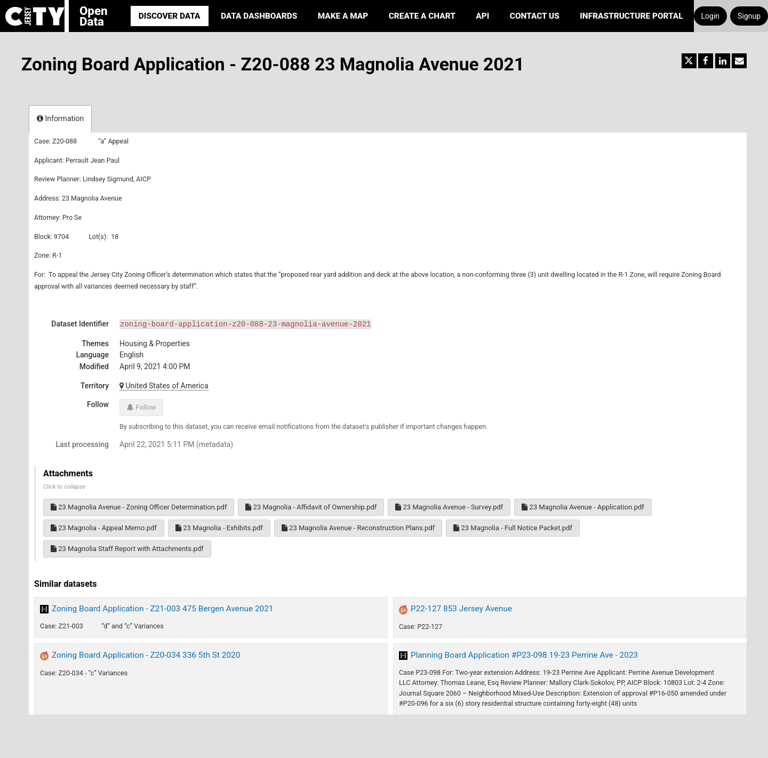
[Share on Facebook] (705, 60)
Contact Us (534, 16)
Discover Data (170, 16)
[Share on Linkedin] (722, 60)
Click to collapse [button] (64, 486)
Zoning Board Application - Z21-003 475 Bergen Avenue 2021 (163, 608)
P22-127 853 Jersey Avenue (461, 608)
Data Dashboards (259, 16)
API (482, 16)
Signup (749, 16)
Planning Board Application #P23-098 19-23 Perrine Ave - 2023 (524, 655)
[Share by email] (739, 60)
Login (710, 16)
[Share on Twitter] (689, 60)
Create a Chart (422, 16)
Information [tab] (60, 118)
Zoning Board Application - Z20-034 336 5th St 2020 (146, 655)
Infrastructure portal (631, 16)
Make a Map (343, 16)
